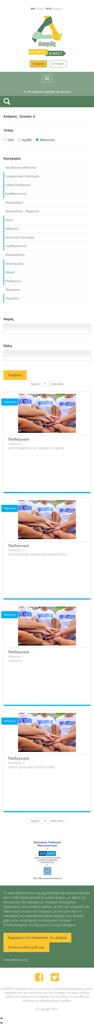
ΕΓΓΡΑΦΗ (58, 64)
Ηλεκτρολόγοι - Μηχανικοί (22, 211)
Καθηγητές (12, 229)
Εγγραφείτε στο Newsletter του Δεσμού (37, 937)
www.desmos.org (15, 960)
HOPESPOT (15, 661)
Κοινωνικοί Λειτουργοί (20, 237)
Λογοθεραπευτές (16, 246)
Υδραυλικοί (12, 290)
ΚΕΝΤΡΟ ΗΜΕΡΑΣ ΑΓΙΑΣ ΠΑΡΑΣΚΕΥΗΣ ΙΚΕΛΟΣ (36, 448)
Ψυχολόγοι (12, 298)
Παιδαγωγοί (13, 281)
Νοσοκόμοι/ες (14, 264)
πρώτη (35, 384)
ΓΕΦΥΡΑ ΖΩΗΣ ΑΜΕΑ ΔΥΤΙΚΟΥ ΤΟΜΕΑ (31, 767)
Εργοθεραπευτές (16, 194)
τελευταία (57, 384)
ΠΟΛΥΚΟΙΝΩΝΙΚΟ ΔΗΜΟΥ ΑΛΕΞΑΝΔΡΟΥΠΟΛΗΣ (37, 555)
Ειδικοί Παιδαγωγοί (17, 185)
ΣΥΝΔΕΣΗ (38, 64)
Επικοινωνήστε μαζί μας (26, 947)
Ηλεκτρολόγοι (14, 202)
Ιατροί (9, 220)
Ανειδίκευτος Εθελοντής (20, 167)
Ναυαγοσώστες (15, 255)
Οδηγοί (10, 272)
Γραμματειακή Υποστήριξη (22, 176)
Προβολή (15, 375)
